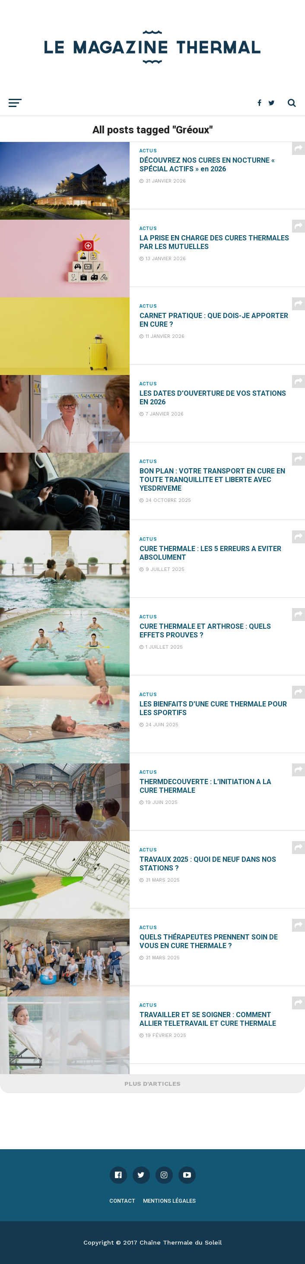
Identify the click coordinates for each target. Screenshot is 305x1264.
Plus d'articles (152, 1083)
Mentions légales (169, 1201)
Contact (122, 1201)
